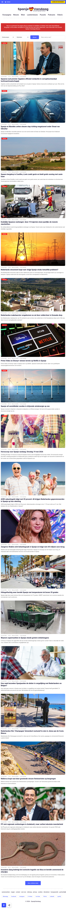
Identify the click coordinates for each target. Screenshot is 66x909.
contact (18, 892)
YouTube (38, 896)
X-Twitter (30, 896)
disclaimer (47, 892)
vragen (13, 892)
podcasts (51, 15)
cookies (40, 892)
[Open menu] (2, 2)
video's (60, 15)
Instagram (21, 896)
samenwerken (6, 892)
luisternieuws (32, 15)
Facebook (13, 896)
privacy (35, 892)
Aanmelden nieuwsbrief (58, 1)
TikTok (45, 896)
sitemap (29, 892)
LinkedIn (52, 896)
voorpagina (6, 15)
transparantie (54, 892)
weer (23, 15)
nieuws (16, 15)
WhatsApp (5, 896)
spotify (59, 896)
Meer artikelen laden (33, 883)
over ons (23, 892)
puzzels (43, 15)
